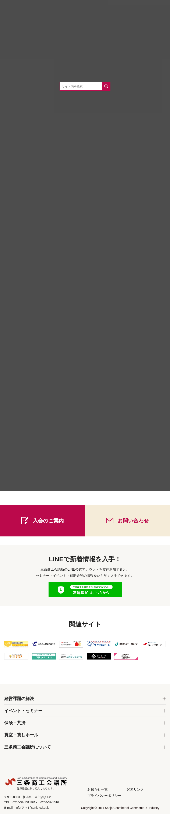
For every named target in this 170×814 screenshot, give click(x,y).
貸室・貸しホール (21, 735)
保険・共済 (14, 722)
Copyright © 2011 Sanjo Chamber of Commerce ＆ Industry (120, 808)
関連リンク (135, 789)
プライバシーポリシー (104, 795)
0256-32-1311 (92, 485)
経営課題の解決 (19, 698)
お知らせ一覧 (97, 789)
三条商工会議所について (27, 747)
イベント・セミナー (23, 710)
